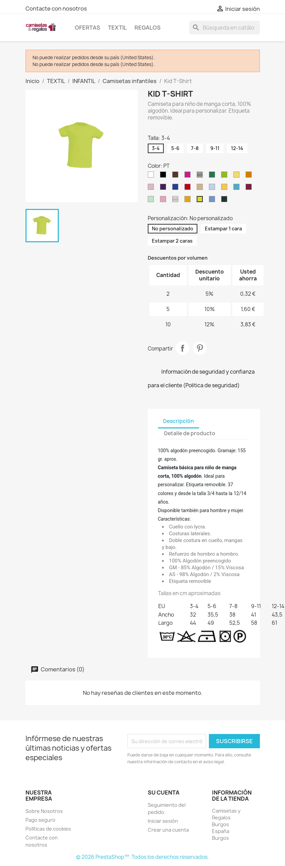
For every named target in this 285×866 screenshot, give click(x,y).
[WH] (152, 176)
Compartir (182, 348)
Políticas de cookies (48, 829)
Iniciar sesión (163, 821)
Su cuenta (163, 792)
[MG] (152, 201)
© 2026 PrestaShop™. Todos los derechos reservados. (142, 857)
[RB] (176, 188)
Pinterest (200, 348)
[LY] (237, 176)
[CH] (176, 176)
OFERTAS (87, 27)
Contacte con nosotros (56, 8)
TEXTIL (117, 27)
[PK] (152, 188)
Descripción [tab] (178, 421)
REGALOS (148, 27)
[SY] (225, 188)
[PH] (188, 201)
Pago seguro (40, 820)
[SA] (201, 188)
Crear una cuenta (168, 830)
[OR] (250, 176)
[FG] (225, 201)
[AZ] (213, 201)
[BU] (250, 188)
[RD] (188, 188)
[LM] (225, 176)
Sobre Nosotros (44, 811)
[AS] (176, 201)
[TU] (237, 188)
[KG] (213, 176)
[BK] (164, 176)
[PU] (164, 188)
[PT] (201, 201)
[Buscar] (224, 27)
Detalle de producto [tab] (189, 433)
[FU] (188, 176)
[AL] (164, 201)
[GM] (201, 176)
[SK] (213, 188)
